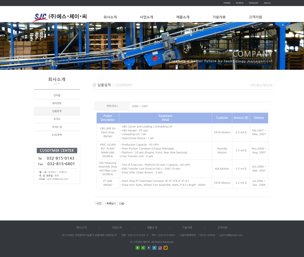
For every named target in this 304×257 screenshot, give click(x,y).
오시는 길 (57, 127)
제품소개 (182, 17)
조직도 (57, 119)
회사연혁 (56, 103)
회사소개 (110, 17)
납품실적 (56, 111)
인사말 (57, 95)
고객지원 (255, 17)
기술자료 (219, 17)
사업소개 (146, 17)
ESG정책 (57, 134)
